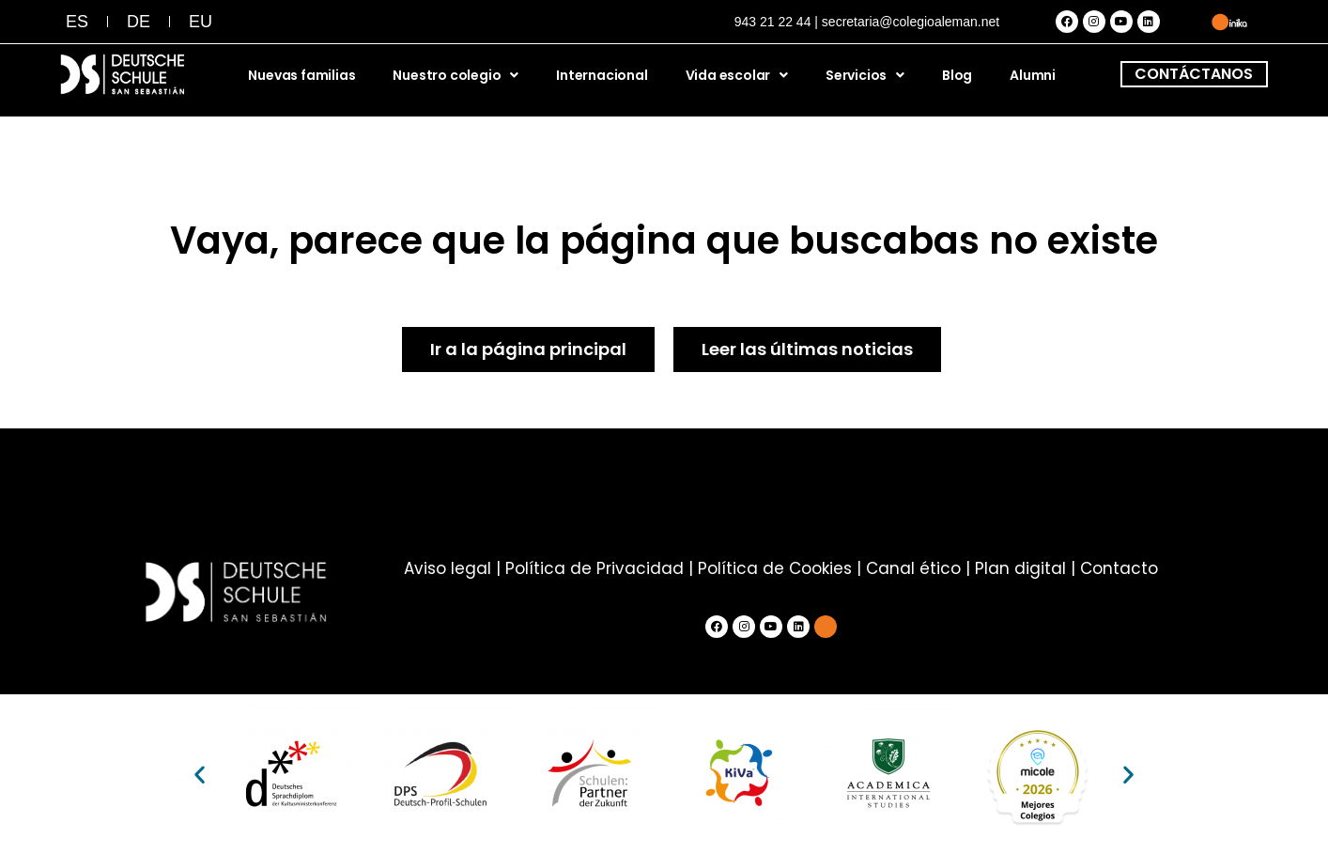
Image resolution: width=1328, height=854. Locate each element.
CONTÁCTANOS (1194, 74)
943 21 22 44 (772, 21)
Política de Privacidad (594, 568)
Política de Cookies (775, 568)
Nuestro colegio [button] (455, 75)
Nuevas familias (301, 75)
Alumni (1033, 75)
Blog (957, 75)
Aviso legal (447, 568)
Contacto (1119, 568)
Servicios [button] (865, 75)
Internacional (601, 75)
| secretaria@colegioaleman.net (906, 21)
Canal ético (913, 568)
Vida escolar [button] (737, 75)
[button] (199, 774)
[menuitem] (77, 21)
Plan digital (1020, 568)
